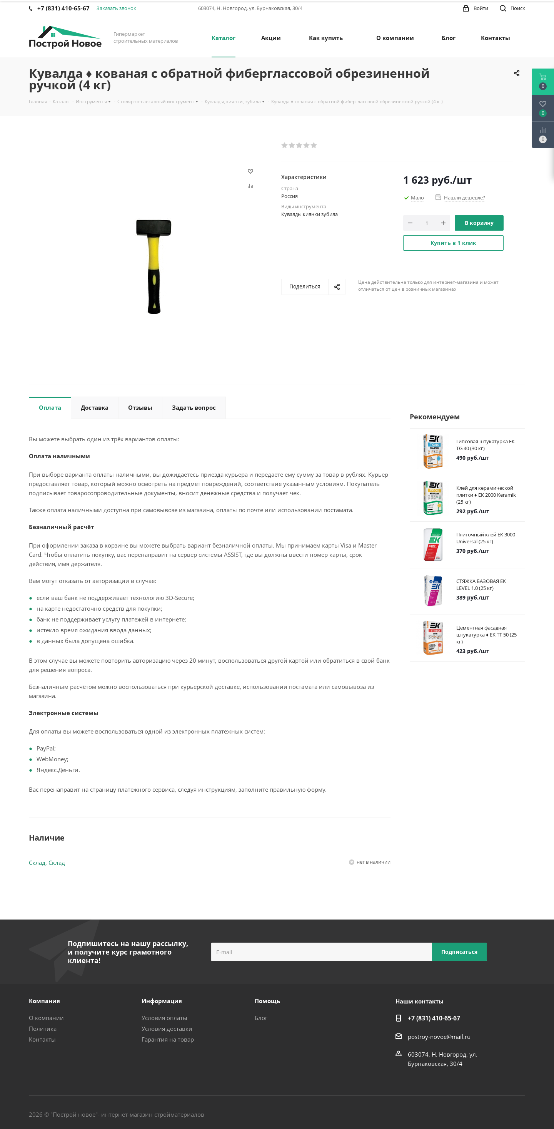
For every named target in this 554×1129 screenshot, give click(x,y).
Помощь (267, 1001)
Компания (44, 1001)
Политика (43, 1028)
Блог (261, 1018)
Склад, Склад (47, 862)
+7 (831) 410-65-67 (434, 1018)
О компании (46, 1018)
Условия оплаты (164, 1018)
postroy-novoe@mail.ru (439, 1036)
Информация (162, 1001)
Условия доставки (167, 1028)
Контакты (42, 1039)
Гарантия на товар (168, 1039)
